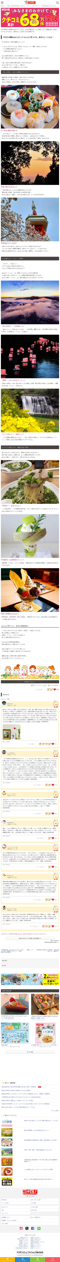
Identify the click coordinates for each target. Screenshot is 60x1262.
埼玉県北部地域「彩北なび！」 (22, 1248)
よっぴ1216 (10, 753)
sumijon (9, 703)
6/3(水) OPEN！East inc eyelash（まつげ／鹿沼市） (16, 1090)
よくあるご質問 (34, 1207)
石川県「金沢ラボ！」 (24, 1246)
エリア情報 (37, 1259)
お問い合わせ (34, 1210)
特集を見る (52, 1259)
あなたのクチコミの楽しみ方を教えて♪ (30, 938)
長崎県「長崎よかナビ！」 (37, 1239)
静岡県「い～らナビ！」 (36, 1245)
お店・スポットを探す (7, 1259)
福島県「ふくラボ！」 (24, 1240)
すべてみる (30, 1052)
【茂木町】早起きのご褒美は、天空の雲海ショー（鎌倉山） (47, 950)
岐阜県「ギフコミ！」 (24, 1242)
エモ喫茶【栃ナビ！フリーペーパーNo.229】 (44, 1045)
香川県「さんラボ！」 (36, 1243)
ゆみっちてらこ (10, 908)
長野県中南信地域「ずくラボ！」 (38, 1242)
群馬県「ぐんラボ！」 (24, 1243)
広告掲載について (6, 1217)
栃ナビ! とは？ (30, 1196)
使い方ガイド (5, 1207)
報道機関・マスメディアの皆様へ (9, 1220)
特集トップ (30, 950)
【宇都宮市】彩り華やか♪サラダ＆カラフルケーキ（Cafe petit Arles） (21, 1097)
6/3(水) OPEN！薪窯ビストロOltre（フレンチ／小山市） (17, 1100)
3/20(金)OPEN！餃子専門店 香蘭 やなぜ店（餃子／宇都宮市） (19, 1087)
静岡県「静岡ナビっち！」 (23, 1239)
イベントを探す (22, 1259)
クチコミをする (53, 685)
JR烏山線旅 (4, 1045)
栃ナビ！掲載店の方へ (36, 1217)
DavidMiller (9, 822)
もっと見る (55, 1110)
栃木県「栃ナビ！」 (24, 1237)
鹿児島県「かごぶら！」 (36, 1246)
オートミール (10, 794)
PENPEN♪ (9, 876)
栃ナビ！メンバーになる (39, 685)
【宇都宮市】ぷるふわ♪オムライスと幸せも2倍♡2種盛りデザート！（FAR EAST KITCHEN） (12, 951)
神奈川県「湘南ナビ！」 (23, 1245)
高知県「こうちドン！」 (36, 1248)
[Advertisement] (30, 1067)
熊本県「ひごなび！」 (36, 1237)
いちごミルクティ (11, 847)
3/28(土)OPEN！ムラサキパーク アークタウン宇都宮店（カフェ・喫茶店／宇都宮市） (26, 1094)
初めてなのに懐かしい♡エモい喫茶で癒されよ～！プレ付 (18, 1107)
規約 (3, 1210)
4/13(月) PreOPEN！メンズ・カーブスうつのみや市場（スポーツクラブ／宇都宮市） (25, 1104)
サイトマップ (5, 1213)
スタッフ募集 (5, 1223)
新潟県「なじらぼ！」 (36, 1240)
